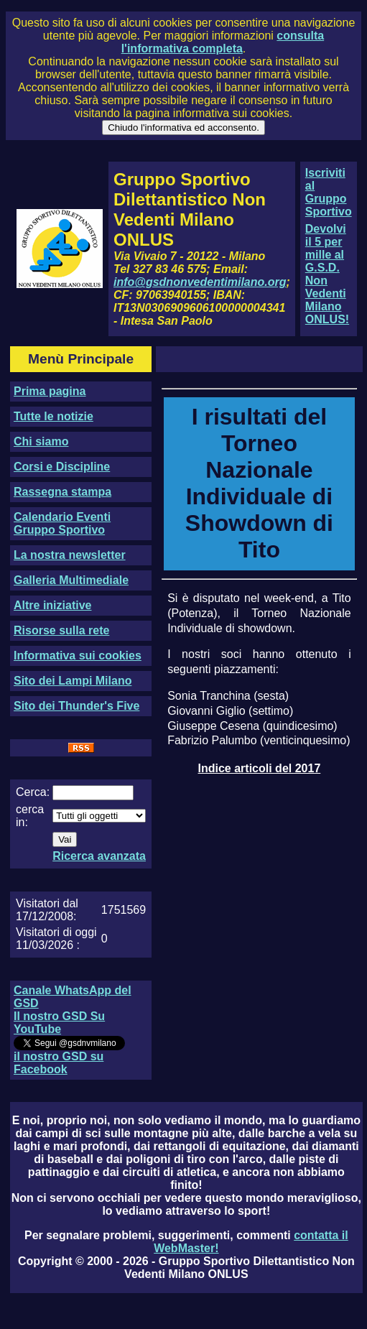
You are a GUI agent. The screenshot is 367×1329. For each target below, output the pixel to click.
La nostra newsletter (70, 555)
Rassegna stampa (62, 492)
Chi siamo (41, 441)
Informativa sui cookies (77, 655)
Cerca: (33, 792)
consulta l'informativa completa (222, 42)
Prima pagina (49, 391)
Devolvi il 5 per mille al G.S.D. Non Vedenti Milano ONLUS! (327, 274)
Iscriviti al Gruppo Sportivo (328, 192)
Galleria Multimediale (71, 580)
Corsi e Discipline (62, 466)
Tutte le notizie (53, 416)
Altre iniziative (52, 605)
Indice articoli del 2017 (259, 768)
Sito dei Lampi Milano (72, 681)
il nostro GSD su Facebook (58, 1062)
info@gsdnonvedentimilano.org (199, 282)
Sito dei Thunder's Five (76, 706)
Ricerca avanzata (99, 856)
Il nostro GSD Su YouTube (59, 1022)
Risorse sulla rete (61, 630)
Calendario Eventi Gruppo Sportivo (62, 523)
